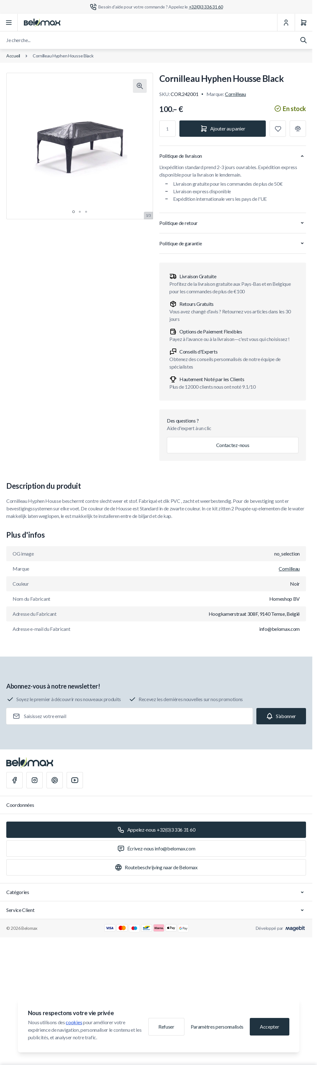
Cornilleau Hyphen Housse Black (63, 55)
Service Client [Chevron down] (156, 910)
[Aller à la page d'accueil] (42, 22)
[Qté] (167, 128)
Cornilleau (235, 94)
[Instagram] (34, 780)
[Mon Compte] (286, 22)
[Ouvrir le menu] (9, 22)
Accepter (269, 1027)
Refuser (166, 1027)
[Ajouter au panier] (222, 128)
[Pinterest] (54, 780)
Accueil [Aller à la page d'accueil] (13, 55)
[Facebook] (14, 780)
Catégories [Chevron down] (156, 892)
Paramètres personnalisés (217, 1027)
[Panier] (303, 22)
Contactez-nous (232, 445)
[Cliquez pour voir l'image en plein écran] (140, 86)
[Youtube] (75, 780)
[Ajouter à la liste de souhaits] (278, 128)
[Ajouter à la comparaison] (298, 128)
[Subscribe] (281, 716)
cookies (74, 1022)
